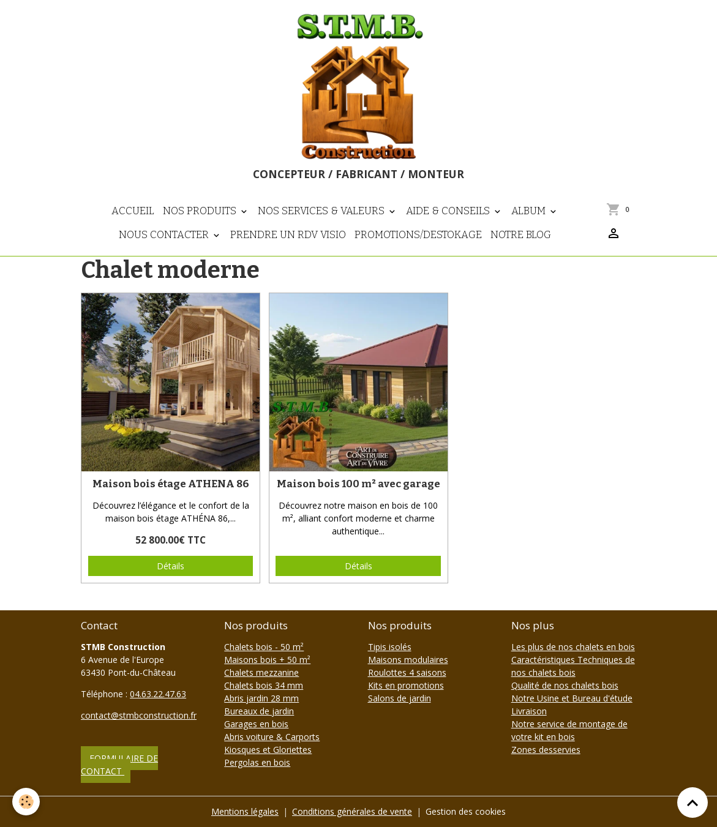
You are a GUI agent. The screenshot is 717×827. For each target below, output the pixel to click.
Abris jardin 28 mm (261, 698)
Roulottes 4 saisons (407, 672)
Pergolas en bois (257, 762)
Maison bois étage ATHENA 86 (170, 483)
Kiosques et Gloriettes (268, 749)
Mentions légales (245, 811)
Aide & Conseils (449, 210)
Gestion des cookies (466, 811)
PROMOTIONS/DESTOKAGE (418, 234)
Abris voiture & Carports (272, 737)
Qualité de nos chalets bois (564, 685)
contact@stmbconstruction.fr (139, 715)
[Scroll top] (692, 802)
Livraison (529, 711)
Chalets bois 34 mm (263, 685)
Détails (170, 566)
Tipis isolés (389, 647)
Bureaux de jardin (259, 711)
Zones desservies (545, 749)
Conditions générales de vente (352, 811)
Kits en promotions (406, 685)
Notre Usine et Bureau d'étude (572, 698)
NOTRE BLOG (520, 234)
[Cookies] (26, 801)
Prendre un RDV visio (288, 234)
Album (529, 210)
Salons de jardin (399, 698)
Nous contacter (165, 234)
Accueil (132, 210)
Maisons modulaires (408, 659)
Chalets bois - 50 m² (264, 647)
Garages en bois (256, 724)
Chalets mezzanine (261, 672)
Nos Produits (201, 210)
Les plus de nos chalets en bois (573, 647)
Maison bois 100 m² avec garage (358, 483)
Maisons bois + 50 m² (267, 659)
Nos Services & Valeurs (322, 210)
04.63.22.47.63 (158, 694)
